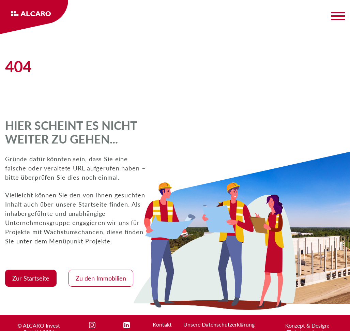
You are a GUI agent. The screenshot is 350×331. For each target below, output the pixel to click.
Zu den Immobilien (101, 278)
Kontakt (162, 324)
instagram (100, 325)
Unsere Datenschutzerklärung (219, 324)
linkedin (132, 325)
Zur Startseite (30, 278)
